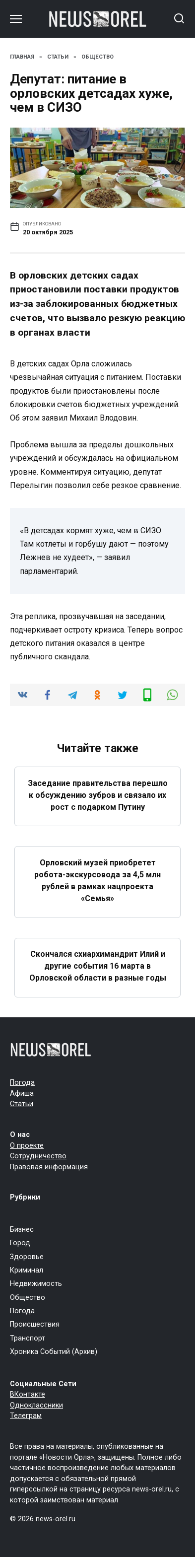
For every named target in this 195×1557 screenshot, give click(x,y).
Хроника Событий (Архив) (53, 1351)
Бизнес (22, 1229)
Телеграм (26, 1416)
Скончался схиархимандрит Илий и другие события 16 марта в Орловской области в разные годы (97, 966)
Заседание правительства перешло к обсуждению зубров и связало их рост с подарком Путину (98, 794)
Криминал (26, 1270)
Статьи (21, 1104)
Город (20, 1243)
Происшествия (35, 1324)
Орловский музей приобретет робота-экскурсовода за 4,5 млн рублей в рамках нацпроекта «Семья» (97, 880)
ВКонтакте (27, 1394)
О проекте (27, 1145)
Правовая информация (49, 1167)
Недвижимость (36, 1283)
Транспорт (27, 1338)
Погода (22, 1082)
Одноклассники (36, 1405)
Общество (27, 1297)
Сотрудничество (38, 1156)
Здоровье (27, 1257)
